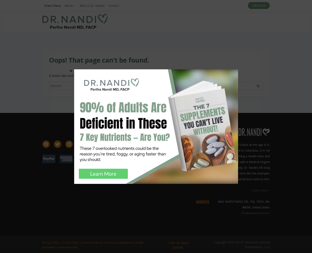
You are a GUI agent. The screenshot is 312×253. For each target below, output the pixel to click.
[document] (156, 126)
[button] (71, 70)
